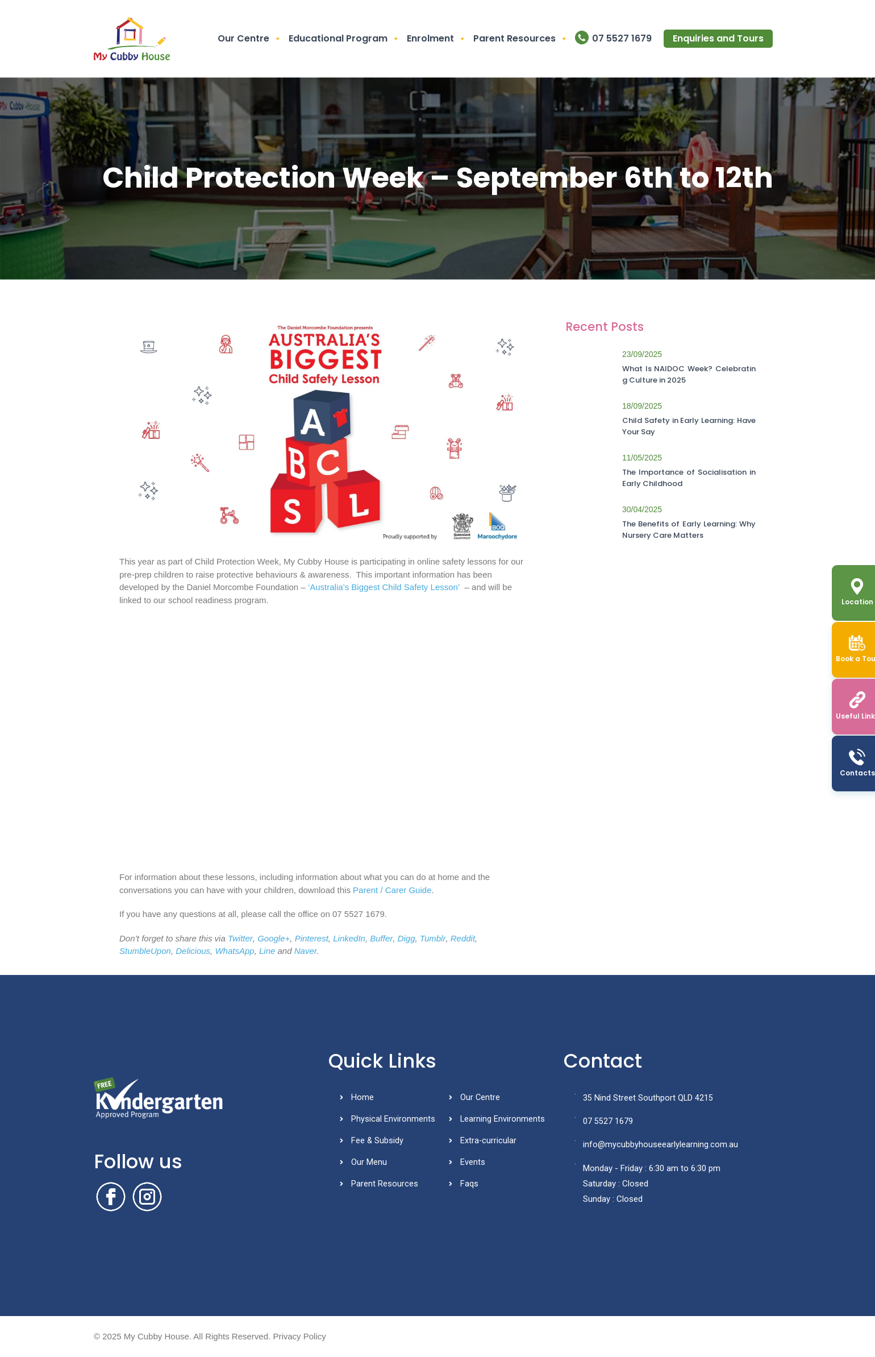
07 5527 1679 (622, 38)
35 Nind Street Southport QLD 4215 (644, 1098)
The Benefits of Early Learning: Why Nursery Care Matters (689, 529)
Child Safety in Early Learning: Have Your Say (689, 426)
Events (472, 1164)
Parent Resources (520, 38)
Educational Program (344, 38)
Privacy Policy (299, 1336)
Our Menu (369, 1164)
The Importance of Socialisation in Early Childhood (689, 478)
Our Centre (250, 38)
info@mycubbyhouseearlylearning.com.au (657, 1146)
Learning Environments (502, 1120)
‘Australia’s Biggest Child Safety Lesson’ (384, 587)
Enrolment (436, 38)
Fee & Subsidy (377, 1142)
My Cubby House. (157, 1336)
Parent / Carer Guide (392, 890)
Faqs (469, 1186)
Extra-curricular (488, 1142)
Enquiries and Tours (718, 38)
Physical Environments (393, 1120)
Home (362, 1098)
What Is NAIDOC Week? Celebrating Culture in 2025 (689, 374)
